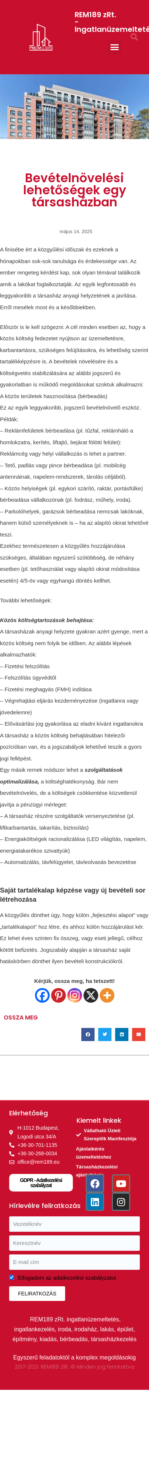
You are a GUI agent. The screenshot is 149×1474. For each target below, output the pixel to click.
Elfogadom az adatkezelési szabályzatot (67, 1278)
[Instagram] (74, 995)
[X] (91, 995)
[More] (107, 995)
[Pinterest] (58, 995)
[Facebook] (42, 995)
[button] (115, 47)
